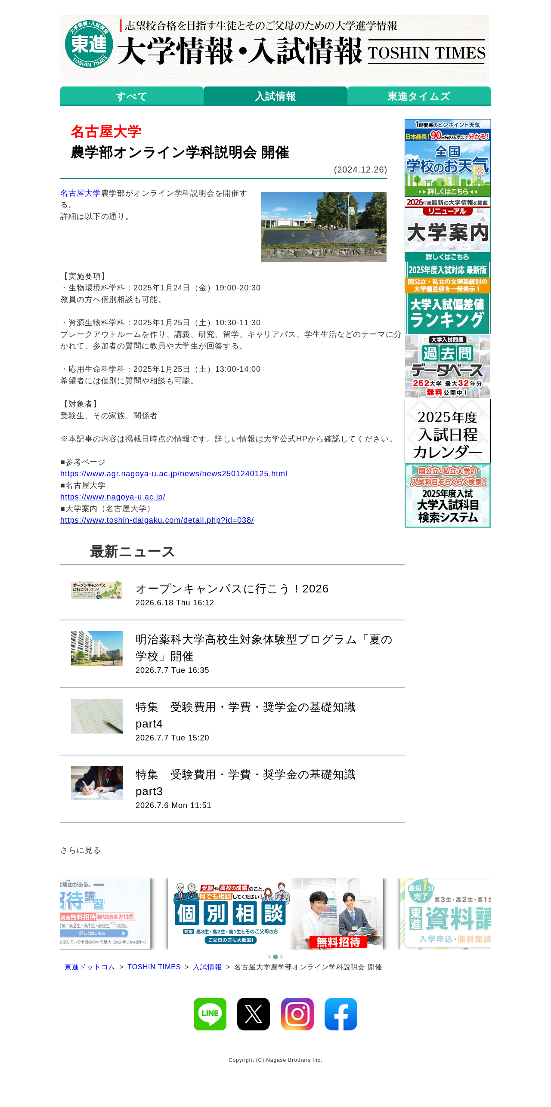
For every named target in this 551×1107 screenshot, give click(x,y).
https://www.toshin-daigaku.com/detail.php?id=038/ (157, 520)
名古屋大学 (80, 193)
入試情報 (207, 967)
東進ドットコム (90, 967)
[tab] (269, 957)
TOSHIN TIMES (154, 967)
